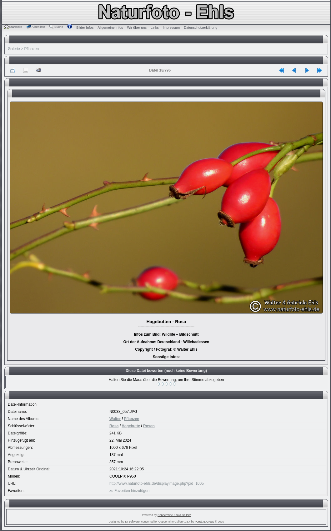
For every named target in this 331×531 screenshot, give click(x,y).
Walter (115, 419)
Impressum (171, 27)
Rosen (149, 426)
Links (155, 27)
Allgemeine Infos (110, 27)
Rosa (113, 426)
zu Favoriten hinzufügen (129, 490)
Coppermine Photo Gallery (174, 515)
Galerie (14, 49)
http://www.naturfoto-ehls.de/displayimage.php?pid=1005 (156, 483)
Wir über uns (137, 27)
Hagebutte (131, 426)
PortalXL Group (204, 521)
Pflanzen (31, 49)
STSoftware (132, 521)
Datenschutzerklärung (200, 27)
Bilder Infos (84, 27)
